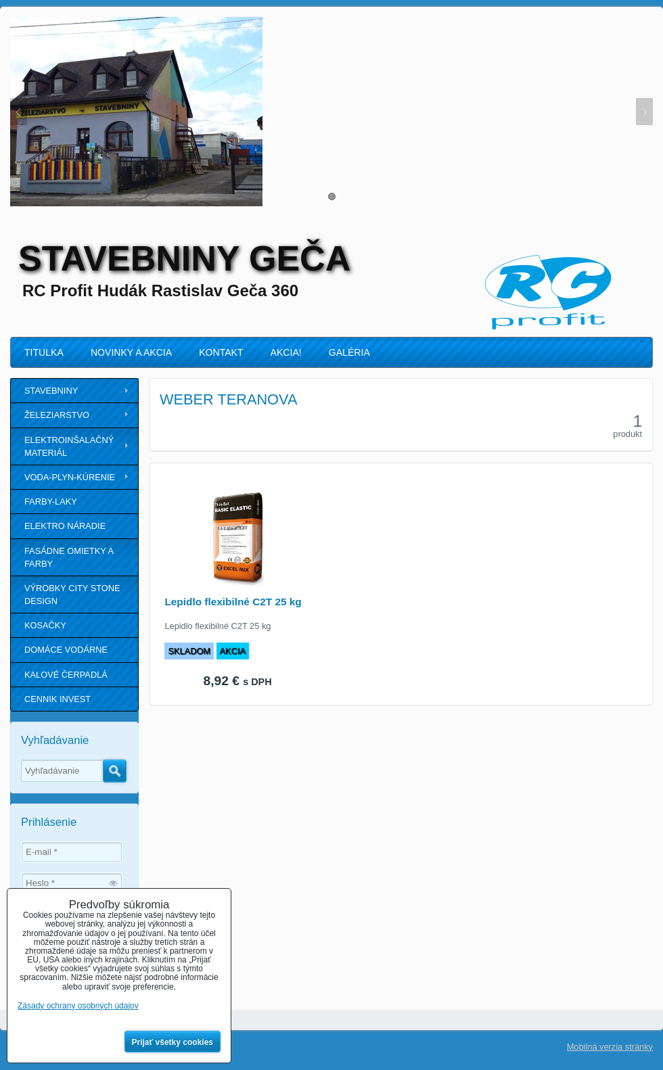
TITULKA (44, 352)
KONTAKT (221, 352)
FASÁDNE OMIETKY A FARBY (69, 557)
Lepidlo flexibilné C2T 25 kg (232, 601)
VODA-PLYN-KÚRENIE (69, 477)
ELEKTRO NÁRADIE (65, 526)
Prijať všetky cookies (173, 1042)
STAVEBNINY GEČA (184, 258)
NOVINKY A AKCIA (131, 352)
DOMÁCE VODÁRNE (66, 650)
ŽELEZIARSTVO (56, 415)
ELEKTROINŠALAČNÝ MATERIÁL (69, 446)
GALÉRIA (349, 352)
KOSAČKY (45, 625)
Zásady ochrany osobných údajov (78, 1005)
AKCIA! (286, 352)
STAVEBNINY (51, 391)
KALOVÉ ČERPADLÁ (66, 675)
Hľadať (115, 771)
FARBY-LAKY (50, 501)
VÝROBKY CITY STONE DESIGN (72, 594)
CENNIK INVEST (57, 699)
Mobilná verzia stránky (610, 1047)
